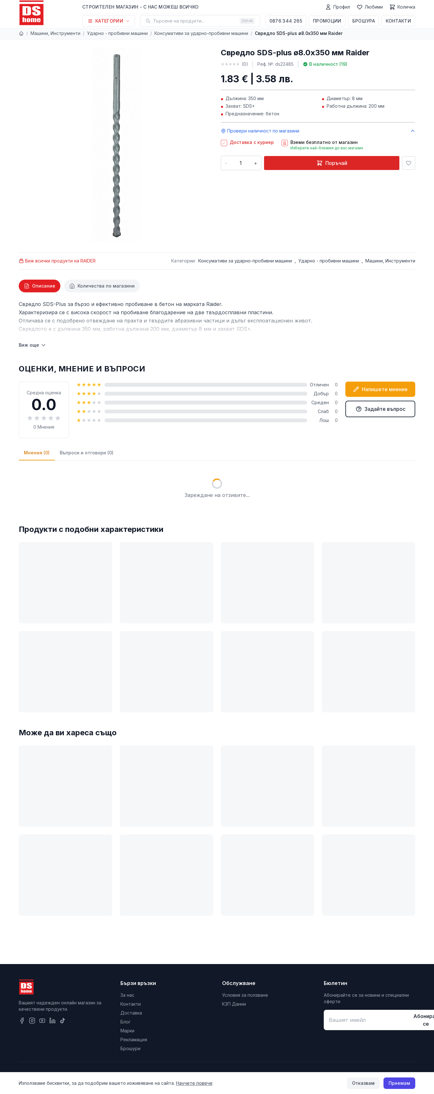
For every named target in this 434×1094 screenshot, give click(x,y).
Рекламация (133, 1039)
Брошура (363, 21)
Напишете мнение (380, 389)
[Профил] (337, 7)
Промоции (327, 21)
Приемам (399, 1083)
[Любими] (369, 7)
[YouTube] (42, 1020)
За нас (127, 995)
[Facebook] (22, 1020)
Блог (125, 1021)
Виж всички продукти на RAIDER (57, 260)
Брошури (130, 1048)
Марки (127, 1030)
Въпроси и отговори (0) (86, 452)
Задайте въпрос (380, 409)
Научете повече (194, 1083)
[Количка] (402, 7)
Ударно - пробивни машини (117, 33)
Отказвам (363, 1083)
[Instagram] (32, 1020)
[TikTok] (62, 1020)
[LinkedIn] (52, 1020)
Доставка (131, 1013)
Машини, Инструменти (55, 33)
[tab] (39, 286)
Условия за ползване (245, 995)
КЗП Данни (234, 1004)
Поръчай (331, 163)
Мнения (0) (37, 452)
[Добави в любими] (408, 163)
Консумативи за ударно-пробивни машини (201, 33)
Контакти (398, 21)
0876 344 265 (285, 21)
